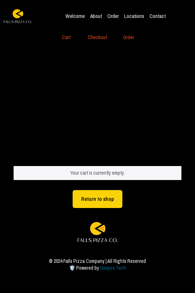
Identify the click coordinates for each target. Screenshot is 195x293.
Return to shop (97, 199)
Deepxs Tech (113, 268)
